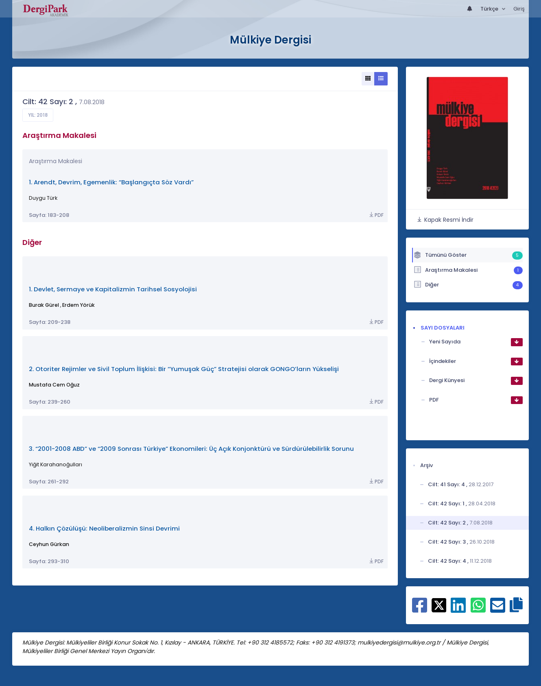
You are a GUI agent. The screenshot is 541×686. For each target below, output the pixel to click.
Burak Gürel (44, 304)
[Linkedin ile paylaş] (458, 609)
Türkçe (490, 9)
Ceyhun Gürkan (49, 544)
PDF (376, 215)
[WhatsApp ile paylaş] (478, 609)
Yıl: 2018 (38, 115)
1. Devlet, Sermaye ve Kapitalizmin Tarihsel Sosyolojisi (113, 289)
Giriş (519, 9)
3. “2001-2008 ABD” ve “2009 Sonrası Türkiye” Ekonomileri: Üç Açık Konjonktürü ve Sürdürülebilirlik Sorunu (191, 448)
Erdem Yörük (78, 304)
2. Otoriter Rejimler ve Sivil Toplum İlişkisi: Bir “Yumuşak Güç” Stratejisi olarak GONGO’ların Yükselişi (184, 369)
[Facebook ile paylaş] (419, 609)
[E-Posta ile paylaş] (497, 609)
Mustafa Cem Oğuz (54, 384)
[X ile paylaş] (439, 605)
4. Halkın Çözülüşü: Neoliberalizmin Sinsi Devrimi (104, 528)
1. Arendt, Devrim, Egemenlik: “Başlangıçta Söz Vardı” (111, 182)
